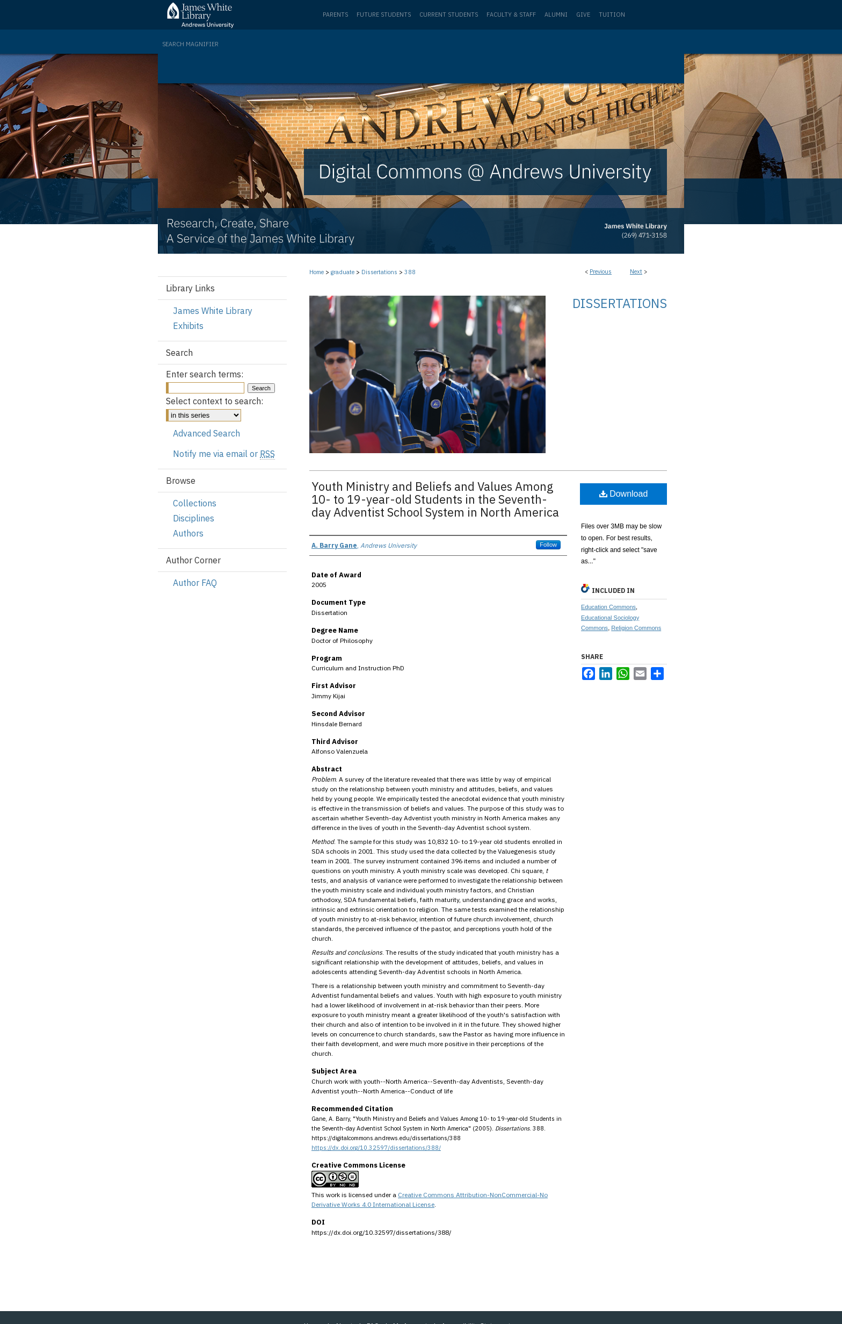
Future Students (384, 14)
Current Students (448, 14)
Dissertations (379, 272)
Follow (548, 544)
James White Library (212, 310)
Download (623, 493)
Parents (335, 14)
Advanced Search (206, 433)
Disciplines (193, 518)
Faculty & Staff (511, 14)
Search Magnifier (190, 44)
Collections (194, 503)
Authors (188, 533)
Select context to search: (214, 401)
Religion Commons (636, 628)
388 (410, 272)
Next (636, 271)
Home (316, 272)
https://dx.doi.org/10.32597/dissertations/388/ (376, 1147)
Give (583, 14)
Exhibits (188, 325)
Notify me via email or (224, 453)
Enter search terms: (204, 374)
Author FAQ (195, 582)
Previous (601, 271)
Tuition (612, 14)
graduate (342, 272)
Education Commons (608, 607)
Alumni (556, 14)
